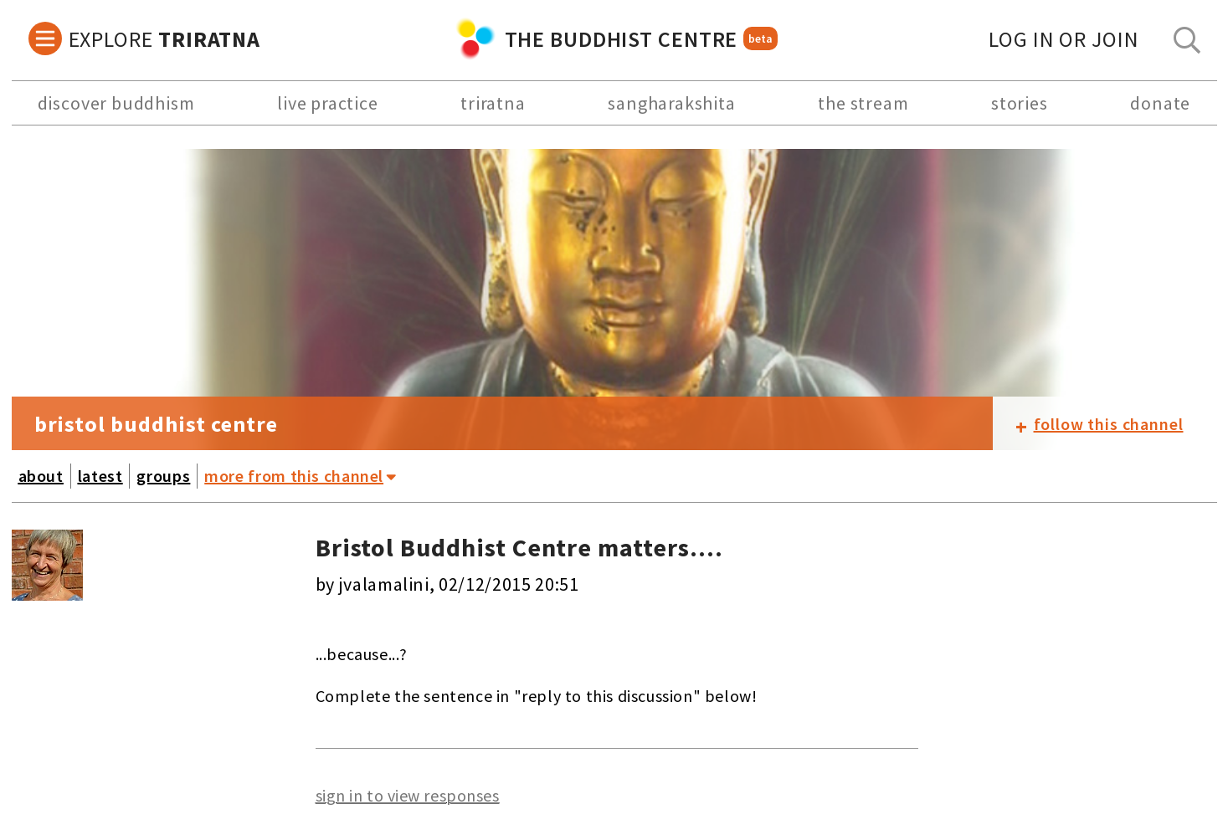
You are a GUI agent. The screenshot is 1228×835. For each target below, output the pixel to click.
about (41, 475)
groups (163, 475)
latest (100, 475)
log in (1063, 39)
